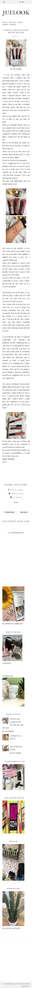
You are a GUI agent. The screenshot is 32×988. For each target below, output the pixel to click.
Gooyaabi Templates (25, 983)
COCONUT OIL (7, 676)
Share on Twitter (17, 493)
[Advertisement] (16, 958)
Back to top (25, 986)
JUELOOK (16, 12)
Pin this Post (17, 497)
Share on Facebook (16, 490)
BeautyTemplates (10, 983)
